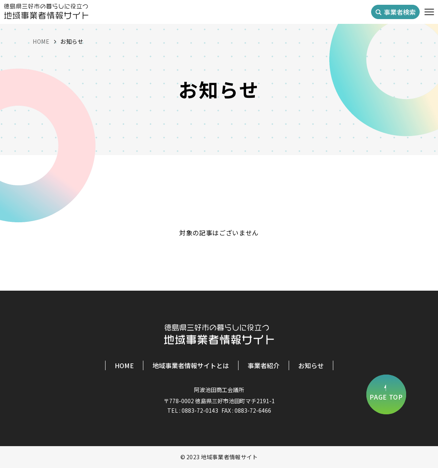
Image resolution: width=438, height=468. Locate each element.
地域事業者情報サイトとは (191, 365)
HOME (124, 365)
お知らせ (311, 365)
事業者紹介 (264, 365)
